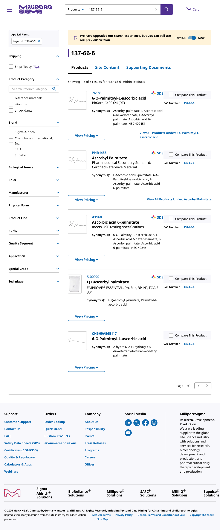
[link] (108, 101)
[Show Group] (57, 167)
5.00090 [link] (93, 276)
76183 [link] (96, 93)
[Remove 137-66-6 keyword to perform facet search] (39, 41)
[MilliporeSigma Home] (35, 9)
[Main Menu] (9, 9)
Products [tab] (79, 67)
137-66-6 (189, 103)
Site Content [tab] (107, 67)
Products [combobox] (74, 9)
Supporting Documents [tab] (148, 67)
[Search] (166, 9)
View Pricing (86, 135)
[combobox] (119, 9)
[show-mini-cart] (196, 9)
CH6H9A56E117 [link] (104, 333)
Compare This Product (186, 95)
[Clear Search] (156, 9)
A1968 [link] (97, 217)
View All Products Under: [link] (169, 135)
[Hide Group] (57, 56)
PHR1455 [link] (99, 152)
